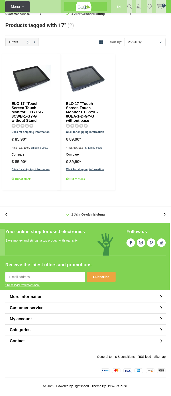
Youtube (161, 243)
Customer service (17, 21)
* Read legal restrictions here (22, 286)
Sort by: (116, 49)
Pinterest (151, 243)
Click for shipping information (74, 85)
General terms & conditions (116, 358)
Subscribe (101, 278)
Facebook (130, 243)
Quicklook (102, 115)
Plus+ (124, 387)
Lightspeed (81, 387)
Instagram (141, 243)
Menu (15, 6)
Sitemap (160, 358)
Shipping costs (85, 92)
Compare (62, 99)
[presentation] (43, 21)
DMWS (111, 387)
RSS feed (144, 358)
